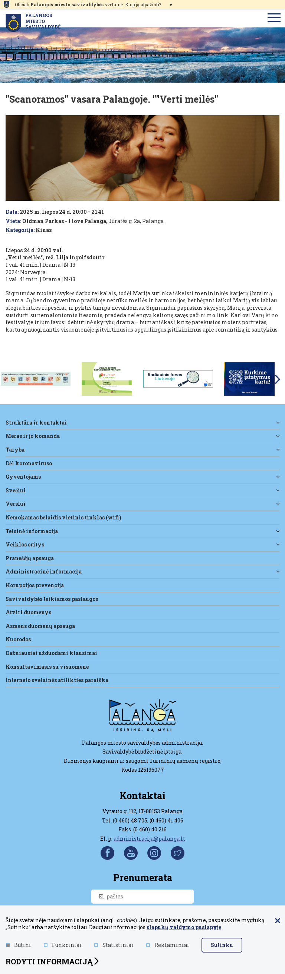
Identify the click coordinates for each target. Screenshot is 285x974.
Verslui (16, 503)
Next (277, 379)
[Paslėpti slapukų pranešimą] (277, 921)
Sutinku (222, 944)
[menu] (274, 18)
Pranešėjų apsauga (30, 558)
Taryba (15, 449)
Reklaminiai (167, 944)
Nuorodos (18, 639)
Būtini (18, 944)
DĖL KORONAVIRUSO (29, 463)
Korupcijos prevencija (35, 585)
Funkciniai (63, 944)
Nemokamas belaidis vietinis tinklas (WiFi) (63, 517)
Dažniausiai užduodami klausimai (51, 652)
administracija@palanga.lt (149, 838)
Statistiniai (114, 944)
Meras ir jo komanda (33, 435)
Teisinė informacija (32, 531)
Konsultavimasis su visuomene (47, 666)
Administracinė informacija (44, 571)
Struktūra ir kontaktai (36, 422)
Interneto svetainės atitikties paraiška (57, 680)
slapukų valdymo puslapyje (184, 927)
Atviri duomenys (28, 612)
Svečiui (16, 490)
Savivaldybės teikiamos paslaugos (52, 598)
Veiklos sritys (25, 544)
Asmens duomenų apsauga (40, 625)
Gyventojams (23, 476)
